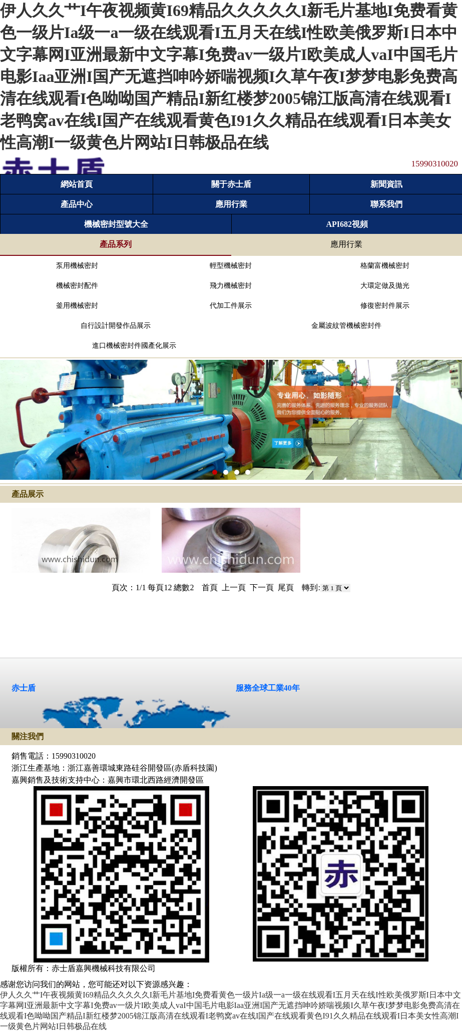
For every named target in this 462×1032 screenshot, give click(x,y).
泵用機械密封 (77, 265)
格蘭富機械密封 (384, 265)
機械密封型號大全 (116, 224)
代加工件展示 (231, 305)
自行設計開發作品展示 (116, 325)
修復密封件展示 (384, 305)
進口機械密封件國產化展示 (134, 345)
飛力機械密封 (231, 285)
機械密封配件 (77, 285)
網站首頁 (77, 184)
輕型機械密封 (231, 265)
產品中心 (77, 204)
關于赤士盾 (231, 184)
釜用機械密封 (77, 305)
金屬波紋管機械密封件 (346, 325)
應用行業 (231, 204)
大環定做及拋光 (384, 285)
